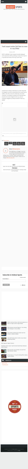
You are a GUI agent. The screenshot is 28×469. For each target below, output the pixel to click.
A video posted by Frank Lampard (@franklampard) (12, 133)
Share (10, 143)
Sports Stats (4, 363)
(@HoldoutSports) (10, 157)
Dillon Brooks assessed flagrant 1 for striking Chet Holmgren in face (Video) (17, 328)
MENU (2, 1)
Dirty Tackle (6, 140)
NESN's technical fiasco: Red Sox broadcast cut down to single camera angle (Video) (17, 323)
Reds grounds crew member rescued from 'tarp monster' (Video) (16, 350)
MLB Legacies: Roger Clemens (7, 343)
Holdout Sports (14, 449)
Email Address (6, 278)
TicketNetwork (5, 364)
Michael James (16, 149)
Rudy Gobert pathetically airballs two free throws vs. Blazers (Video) (16, 333)
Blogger (19, 450)
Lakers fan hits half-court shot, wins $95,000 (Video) (14, 166)
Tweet (6, 144)
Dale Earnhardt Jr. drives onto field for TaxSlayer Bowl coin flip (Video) (14, 170)
